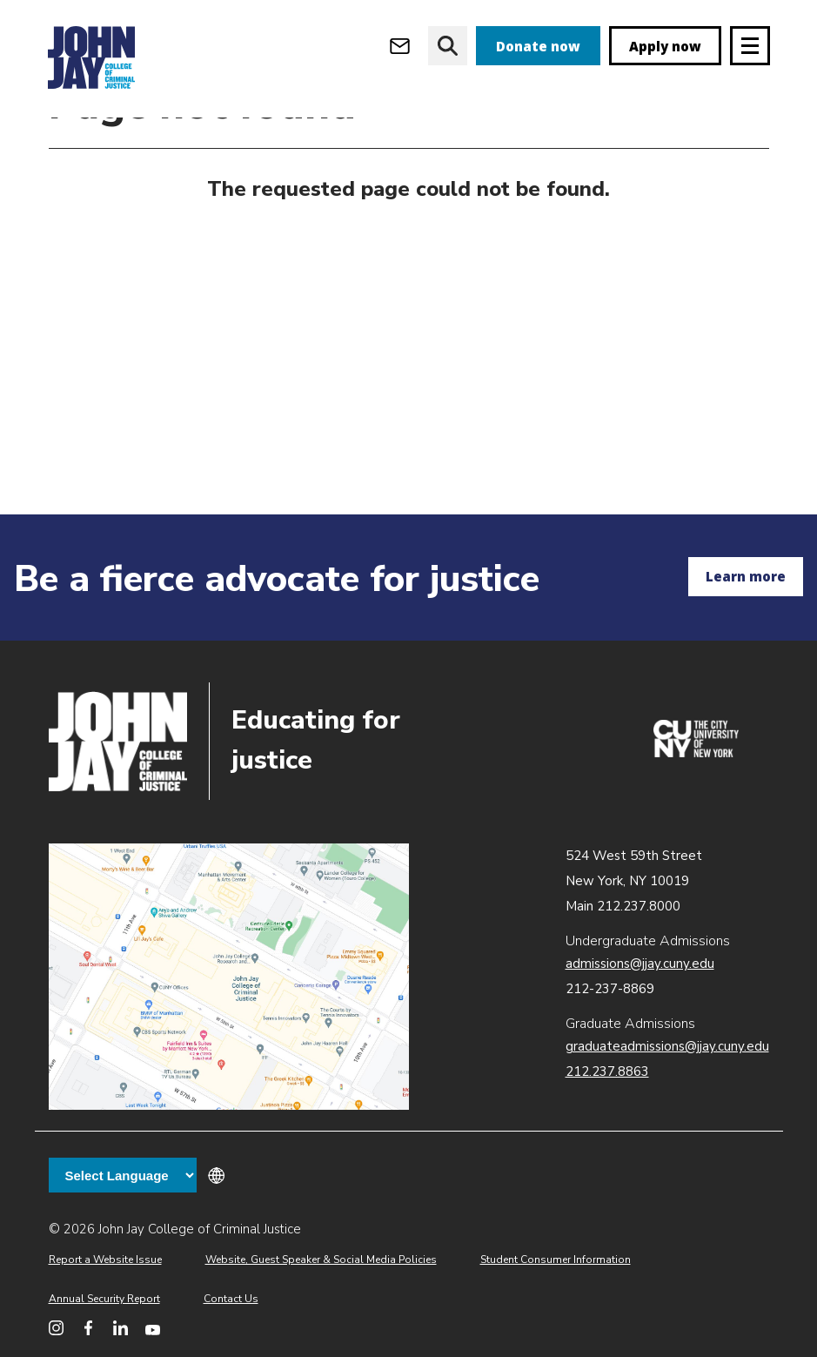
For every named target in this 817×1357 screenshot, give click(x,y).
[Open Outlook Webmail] (399, 45)
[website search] (447, 45)
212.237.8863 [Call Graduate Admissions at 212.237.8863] (607, 1071)
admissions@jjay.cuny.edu (640, 963)
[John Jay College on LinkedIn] (120, 1327)
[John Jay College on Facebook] (88, 1327)
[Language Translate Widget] (123, 1175)
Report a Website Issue (105, 1259)
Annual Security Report (104, 1299)
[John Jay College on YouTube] (152, 1327)
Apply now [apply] (665, 46)
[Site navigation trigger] (750, 45)
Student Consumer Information (555, 1259)
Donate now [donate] (538, 46)
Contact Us (231, 1299)
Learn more (746, 576)
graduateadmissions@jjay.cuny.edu (667, 1046)
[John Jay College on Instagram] (56, 1327)
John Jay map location (229, 977)
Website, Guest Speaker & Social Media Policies (321, 1259)
